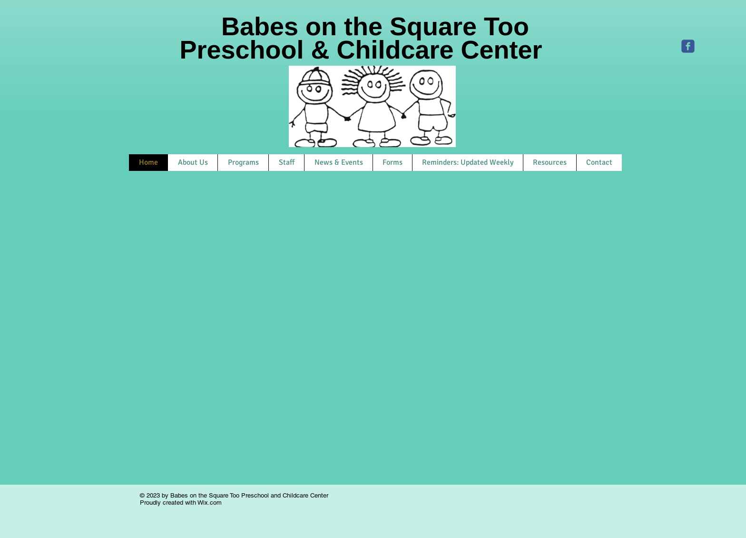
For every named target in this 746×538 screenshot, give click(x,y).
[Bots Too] (688, 46)
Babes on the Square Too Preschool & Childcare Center (374, 38)
